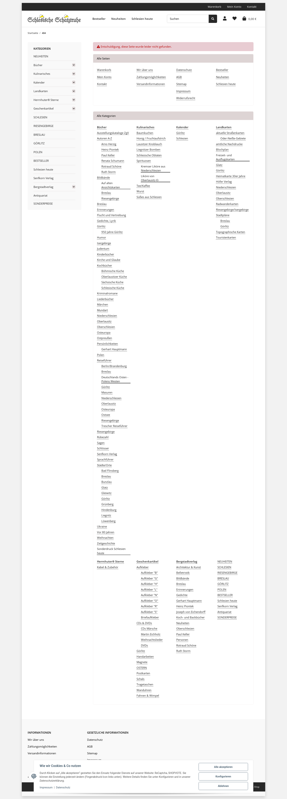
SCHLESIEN (224, 567)
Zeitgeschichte (106, 543)
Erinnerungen (105, 209)
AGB (179, 77)
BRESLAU (223, 578)
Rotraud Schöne (111, 166)
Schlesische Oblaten (149, 155)
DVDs (144, 645)
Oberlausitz (104, 321)
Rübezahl (103, 437)
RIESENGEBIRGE (227, 572)
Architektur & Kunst (188, 567)
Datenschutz (184, 70)
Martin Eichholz (150, 634)
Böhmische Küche (112, 271)
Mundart (102, 310)
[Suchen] (188, 19)
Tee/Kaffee (143, 186)
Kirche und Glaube (108, 260)
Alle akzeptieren (223, 766)
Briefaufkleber (150, 617)
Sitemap (181, 84)
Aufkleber (143, 567)
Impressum (183, 91)
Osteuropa (103, 332)
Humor (101, 237)
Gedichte (181, 595)
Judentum (103, 248)
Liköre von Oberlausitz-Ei (150, 178)
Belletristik (183, 572)
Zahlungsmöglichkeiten (151, 77)
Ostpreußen (104, 338)
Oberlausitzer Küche (114, 276)
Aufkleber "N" (149, 595)
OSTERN (142, 667)
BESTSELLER (225, 595)
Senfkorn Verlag (107, 454)
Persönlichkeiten (107, 343)
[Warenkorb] (249, 19)
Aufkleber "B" (149, 572)
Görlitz (101, 226)
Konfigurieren (223, 776)
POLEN (221, 589)
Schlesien (182, 138)
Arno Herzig (108, 144)
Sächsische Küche (112, 282)
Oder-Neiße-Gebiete (233, 138)
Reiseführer (104, 360)
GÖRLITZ (223, 584)
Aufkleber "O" (149, 600)
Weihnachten (105, 537)
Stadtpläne (222, 215)
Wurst (140, 191)
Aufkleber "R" (149, 606)
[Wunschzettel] (235, 19)
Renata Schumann (112, 160)
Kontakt (251, 6)
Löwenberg (108, 521)
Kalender (39, 82)
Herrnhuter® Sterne (46, 100)
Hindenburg (108, 510)
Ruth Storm (108, 172)
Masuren (106, 392)
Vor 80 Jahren (105, 532)
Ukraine (102, 526)
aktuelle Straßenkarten (230, 133)
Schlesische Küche (112, 288)
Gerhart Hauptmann (114, 349)
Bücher (37, 65)
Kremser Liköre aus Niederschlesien (153, 168)
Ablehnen (223, 786)
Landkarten (40, 91)
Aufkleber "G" (149, 578)
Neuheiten (118, 19)
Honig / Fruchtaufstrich (151, 138)
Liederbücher (105, 299)
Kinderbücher (105, 254)
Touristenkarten (226, 237)
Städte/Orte (104, 465)
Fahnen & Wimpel (148, 695)
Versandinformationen (151, 84)
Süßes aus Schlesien (149, 197)
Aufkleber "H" (149, 584)
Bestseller (98, 19)
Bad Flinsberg (110, 470)
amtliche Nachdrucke (229, 144)
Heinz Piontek (110, 149)
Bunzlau (106, 482)
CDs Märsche (149, 628)
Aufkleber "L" (149, 589)
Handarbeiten (145, 656)
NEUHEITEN (224, 561)
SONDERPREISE (227, 617)
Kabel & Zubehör (107, 567)
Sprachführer (105, 459)
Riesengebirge (110, 198)
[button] (225, 19)
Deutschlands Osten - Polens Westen (114, 379)
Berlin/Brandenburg (114, 366)
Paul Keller (108, 155)
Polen (100, 355)
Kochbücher (104, 265)
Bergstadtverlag (43, 187)
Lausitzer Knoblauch (149, 144)
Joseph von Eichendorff (190, 612)
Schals (140, 679)
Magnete (142, 662)
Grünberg (107, 504)
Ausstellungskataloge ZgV (113, 133)
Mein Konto (234, 6)
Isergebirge (104, 243)
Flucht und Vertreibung (111, 215)
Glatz (104, 487)
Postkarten (143, 673)
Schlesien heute (142, 19)
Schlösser (103, 448)
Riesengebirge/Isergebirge (232, 209)
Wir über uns (145, 70)
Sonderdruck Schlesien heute (111, 551)
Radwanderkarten (227, 204)
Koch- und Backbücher (190, 617)
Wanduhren (144, 690)
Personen (182, 639)
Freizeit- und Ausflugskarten (225, 157)
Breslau (106, 193)
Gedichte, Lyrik (106, 221)
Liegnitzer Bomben (148, 149)
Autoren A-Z (104, 138)
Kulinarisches (41, 73)
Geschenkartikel (43, 108)
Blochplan (222, 149)
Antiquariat (224, 612)
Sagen (101, 443)
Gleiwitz (106, 493)
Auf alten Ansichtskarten (110, 185)
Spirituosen (144, 160)
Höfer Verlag (224, 181)
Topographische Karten (230, 232)
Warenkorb (214, 6)
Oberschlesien (106, 327)
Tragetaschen (145, 684)
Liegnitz (106, 515)
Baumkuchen (145, 133)
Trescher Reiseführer (114, 426)
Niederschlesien (107, 315)
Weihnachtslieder (152, 639)
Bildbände (103, 177)
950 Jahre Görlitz (112, 232)
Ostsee (105, 415)
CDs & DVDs (144, 623)
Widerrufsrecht (185, 98)
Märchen (102, 304)
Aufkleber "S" (149, 612)
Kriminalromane (107, 293)
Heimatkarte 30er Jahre (230, 176)
